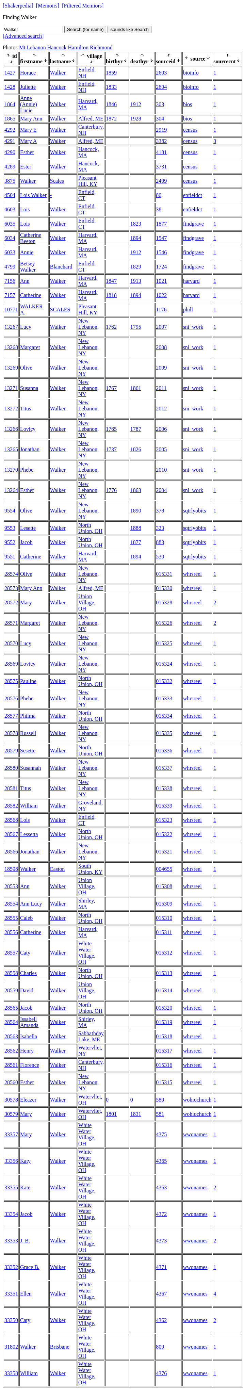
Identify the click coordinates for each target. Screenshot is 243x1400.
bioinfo (191, 73)
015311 (164, 932)
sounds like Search (129, 29)
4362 (161, 1320)
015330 (164, 588)
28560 (11, 1082)
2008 (161, 347)
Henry (27, 1051)
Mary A (28, 141)
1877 (161, 224)
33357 (11, 1134)
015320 (164, 1008)
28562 (11, 1051)
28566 (11, 851)
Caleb (26, 918)
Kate (25, 1187)
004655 (164, 869)
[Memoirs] (47, 6)
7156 (9, 281)
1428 (9, 87)
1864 (9, 104)
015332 (164, 681)
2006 (161, 429)
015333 (164, 698)
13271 (11, 388)
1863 (135, 490)
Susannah (30, 768)
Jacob (26, 542)
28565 (11, 1008)
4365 (161, 1161)
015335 (164, 733)
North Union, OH (90, 528)
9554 (9, 511)
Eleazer (28, 1100)
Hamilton (78, 47)
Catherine (30, 295)
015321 (164, 851)
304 (160, 118)
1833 (111, 87)
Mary (26, 602)
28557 (11, 953)
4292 (9, 130)
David (26, 990)
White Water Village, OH (86, 953)
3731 (161, 166)
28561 (11, 1065)
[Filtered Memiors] (82, 6)
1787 (135, 429)
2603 (161, 73)
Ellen (26, 1294)
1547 (161, 238)
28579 (11, 750)
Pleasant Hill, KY (87, 181)
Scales (57, 181)
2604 (161, 87)
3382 (161, 141)
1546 (161, 252)
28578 (11, 733)
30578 (11, 1100)
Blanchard (61, 267)
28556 (11, 932)
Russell (28, 733)
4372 (161, 1214)
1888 (135, 528)
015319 (164, 1022)
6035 (9, 224)
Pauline (28, 681)
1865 (9, 118)
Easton (57, 869)
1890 (135, 511)
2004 (161, 490)
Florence (29, 1065)
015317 (164, 1051)
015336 (164, 750)
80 (158, 195)
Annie (26, 252)
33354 (11, 1214)
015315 (164, 1082)
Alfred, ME (90, 118)
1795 (135, 327)
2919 (161, 130)
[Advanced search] (23, 36)
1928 (135, 118)
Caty (25, 953)
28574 (11, 574)
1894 (135, 238)
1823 (135, 224)
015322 (164, 834)
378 (160, 511)
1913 (135, 281)
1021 (161, 281)
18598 (11, 869)
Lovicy (27, 429)
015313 (164, 973)
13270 (11, 470)
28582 (11, 806)
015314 (164, 990)
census (190, 130)
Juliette (28, 87)
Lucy (25, 327)
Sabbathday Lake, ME (91, 1036)
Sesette (27, 750)
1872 (111, 118)
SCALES (60, 309)
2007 (161, 327)
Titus (25, 408)
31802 (11, 1347)
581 (160, 1114)
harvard (191, 281)
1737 (111, 449)
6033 (9, 252)
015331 (164, 574)
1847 (111, 281)
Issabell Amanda (29, 1022)
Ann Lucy (31, 904)
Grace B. (29, 1267)
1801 (111, 1114)
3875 (9, 181)
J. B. (25, 1240)
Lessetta (29, 834)
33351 (11, 1294)
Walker (58, 73)
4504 (9, 195)
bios (187, 104)
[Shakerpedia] (18, 6)
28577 (11, 716)
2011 (161, 388)
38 (158, 209)
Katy (25, 1161)
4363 (161, 1187)
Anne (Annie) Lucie (28, 104)
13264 (11, 490)
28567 (11, 834)
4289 (9, 166)
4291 (9, 141)
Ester (25, 166)
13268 (11, 347)
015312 (164, 953)
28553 (11, 886)
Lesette (28, 528)
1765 (111, 429)
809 (160, 1347)
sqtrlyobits (194, 511)
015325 (164, 643)
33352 (11, 1267)
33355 (11, 1187)
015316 (164, 1065)
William (29, 806)
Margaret (30, 347)
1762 (111, 327)
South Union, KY (90, 869)
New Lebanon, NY (88, 327)
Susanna (29, 388)
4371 (161, 1267)
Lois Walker (33, 195)
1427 (9, 73)
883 (160, 542)
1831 (135, 1114)
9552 (9, 542)
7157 (9, 295)
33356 (11, 1161)
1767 (111, 388)
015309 (164, 904)
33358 (11, 1373)
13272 (11, 408)
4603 (9, 209)
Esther (27, 152)
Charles (28, 973)
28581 (11, 788)
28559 (11, 990)
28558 (11, 973)
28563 (11, 1036)
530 (160, 556)
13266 (11, 429)
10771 (11, 309)
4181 (161, 152)
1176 (161, 309)
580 (160, 1100)
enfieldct (192, 195)
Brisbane (59, 1347)
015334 (164, 716)
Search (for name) (85, 29)
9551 (9, 556)
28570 (11, 643)
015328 (164, 602)
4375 (161, 1134)
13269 (11, 368)
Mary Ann (31, 118)
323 (160, 528)
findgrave (193, 224)
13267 (11, 327)
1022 (161, 295)
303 (160, 104)
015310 (164, 918)
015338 (164, 788)
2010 (161, 470)
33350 (11, 1320)
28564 (11, 1022)
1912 (135, 104)
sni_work (193, 327)
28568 (11, 820)
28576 (11, 698)
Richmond (101, 47)
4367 (161, 1294)
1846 (111, 104)
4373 (161, 1240)
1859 (111, 73)
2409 (161, 181)
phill (188, 309)
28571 (11, 623)
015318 (164, 1036)
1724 (161, 267)
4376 (161, 1373)
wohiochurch (197, 1100)
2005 (161, 449)
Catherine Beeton (30, 238)
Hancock (57, 47)
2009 (161, 368)
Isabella (28, 1036)
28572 (11, 602)
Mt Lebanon (32, 47)
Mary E (28, 130)
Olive (26, 368)
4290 (9, 152)
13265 (11, 449)
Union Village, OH (86, 602)
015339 (164, 806)
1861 (135, 388)
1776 (111, 490)
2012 (161, 408)
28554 (11, 904)
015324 (164, 664)
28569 (11, 664)
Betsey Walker (28, 267)
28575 (11, 681)
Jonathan (29, 449)
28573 (11, 588)
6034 (9, 238)
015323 (164, 820)
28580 (11, 768)
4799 (9, 267)
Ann (25, 281)
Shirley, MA (86, 904)
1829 (135, 267)
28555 (11, 918)
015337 (164, 768)
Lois (25, 209)
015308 (164, 886)
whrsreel (192, 574)
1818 (111, 295)
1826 (135, 449)
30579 (11, 1114)
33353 (11, 1240)
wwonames (195, 1134)
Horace (28, 73)
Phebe (26, 470)
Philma (27, 716)
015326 (164, 623)
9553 (9, 528)
